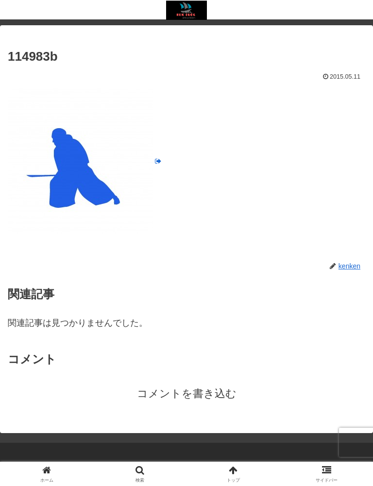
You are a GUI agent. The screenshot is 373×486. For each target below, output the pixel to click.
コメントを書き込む (187, 393)
